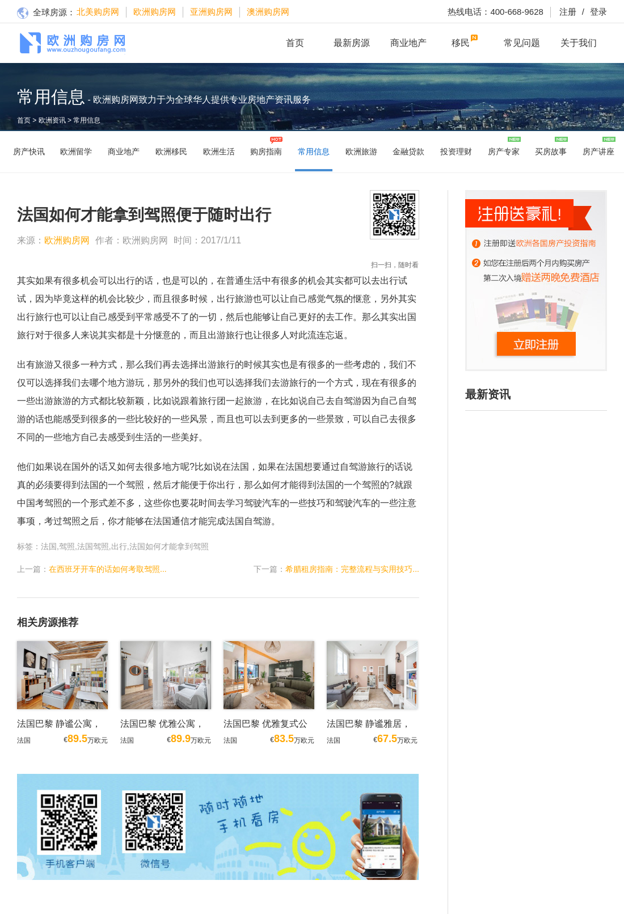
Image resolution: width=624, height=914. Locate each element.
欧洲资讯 (52, 120)
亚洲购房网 (211, 11)
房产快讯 (29, 151)
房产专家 (504, 151)
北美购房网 (98, 11)
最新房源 (352, 43)
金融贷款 (408, 151)
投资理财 (456, 151)
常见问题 (522, 43)
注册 (567, 11)
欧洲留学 (76, 151)
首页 (295, 43)
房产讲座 (598, 151)
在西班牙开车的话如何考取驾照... (108, 569)
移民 (461, 43)
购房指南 (266, 151)
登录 (591, 11)
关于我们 (578, 43)
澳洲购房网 (268, 11)
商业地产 (408, 43)
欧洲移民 (171, 151)
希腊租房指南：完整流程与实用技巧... (352, 569)
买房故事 (551, 151)
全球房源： (46, 13)
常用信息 (86, 120)
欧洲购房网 (154, 11)
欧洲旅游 (361, 151)
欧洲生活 (219, 151)
